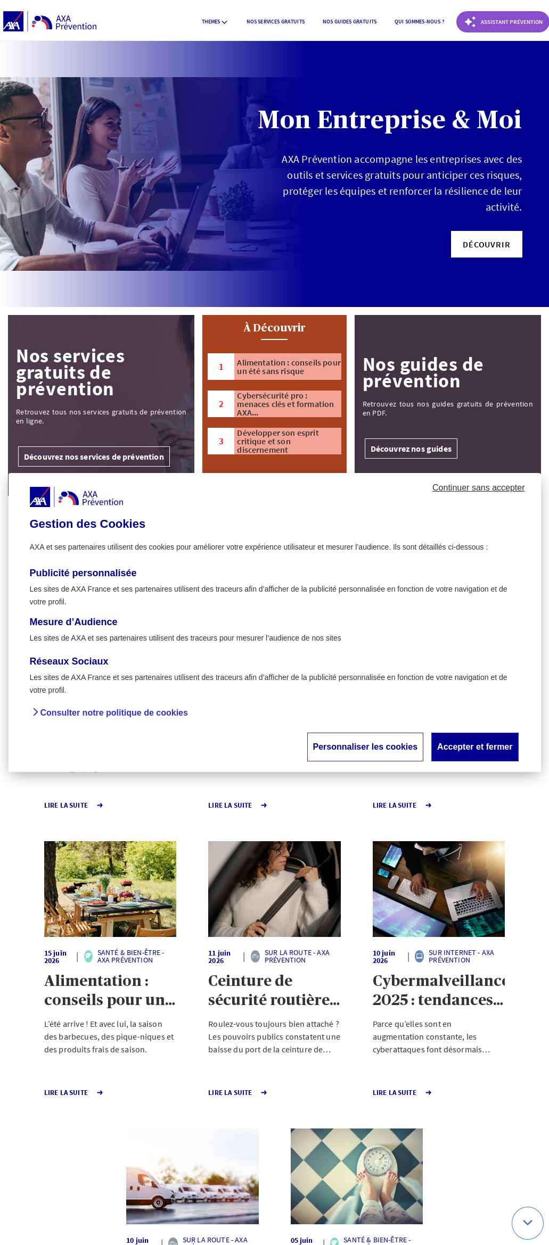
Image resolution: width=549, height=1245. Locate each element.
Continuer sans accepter (478, 487)
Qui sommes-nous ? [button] (419, 21)
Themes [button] (215, 21)
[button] (486, 244)
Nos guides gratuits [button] (349, 21)
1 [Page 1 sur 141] (214, 1128)
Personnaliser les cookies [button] (365, 746)
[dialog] (275, 622)
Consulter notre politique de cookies (114, 712)
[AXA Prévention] (49, 21)
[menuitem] (215, 21)
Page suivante (310, 1128)
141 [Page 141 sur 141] (253, 1128)
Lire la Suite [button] (47, 805)
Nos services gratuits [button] (276, 21)
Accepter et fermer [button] (474, 746)
